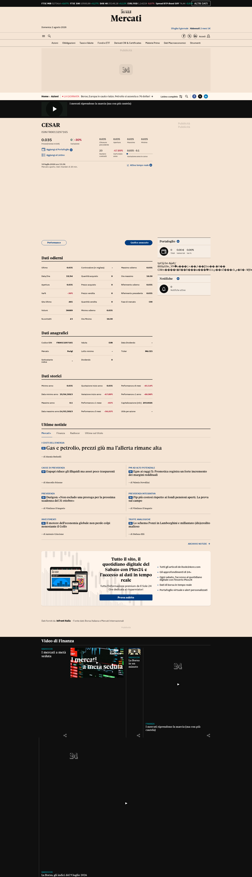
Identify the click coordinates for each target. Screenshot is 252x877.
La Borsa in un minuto (134, 663)
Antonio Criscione (55, 534)
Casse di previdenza (53, 468)
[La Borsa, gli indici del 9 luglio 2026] (126, 803)
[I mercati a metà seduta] (97, 663)
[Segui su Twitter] (189, 36)
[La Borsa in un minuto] (135, 651)
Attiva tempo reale (138, 165)
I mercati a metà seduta (53, 654)
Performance (54, 242)
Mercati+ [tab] (46, 433)
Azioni (55, 42)
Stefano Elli (138, 534)
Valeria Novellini (141, 482)
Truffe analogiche (140, 519)
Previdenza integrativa (142, 493)
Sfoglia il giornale (179, 28)
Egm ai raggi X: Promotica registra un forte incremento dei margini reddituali (168, 473)
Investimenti (48, 519)
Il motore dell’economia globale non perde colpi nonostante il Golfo (75, 524)
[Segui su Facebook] (184, 36)
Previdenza (48, 493)
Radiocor (47, 649)
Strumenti (195, 42)
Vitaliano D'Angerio (55, 508)
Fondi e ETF (104, 42)
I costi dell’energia (52, 443)
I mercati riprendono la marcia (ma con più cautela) (100, 103)
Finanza (150, 724)
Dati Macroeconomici (175, 42)
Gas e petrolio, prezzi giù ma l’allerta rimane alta (104, 448)
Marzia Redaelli (53, 456)
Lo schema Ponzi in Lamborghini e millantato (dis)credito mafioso (169, 524)
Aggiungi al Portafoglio (55, 149)
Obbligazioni (68, 42)
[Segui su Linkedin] (195, 36)
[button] (43, 36)
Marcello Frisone (54, 482)
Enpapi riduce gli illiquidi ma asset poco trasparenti (80, 471)
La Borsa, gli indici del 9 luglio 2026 (64, 875)
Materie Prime (152, 42)
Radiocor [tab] (75, 433)
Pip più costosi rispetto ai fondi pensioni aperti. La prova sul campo (168, 499)
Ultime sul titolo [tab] (94, 433)
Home (44, 96)
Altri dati (201, 3)
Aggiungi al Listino (53, 155)
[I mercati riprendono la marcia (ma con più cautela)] (178, 684)
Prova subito (126, 597)
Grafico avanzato (140, 242)
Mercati (126, 18)
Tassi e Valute (86, 42)
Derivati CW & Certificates (127, 42)
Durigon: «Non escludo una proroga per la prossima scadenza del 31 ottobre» (78, 499)
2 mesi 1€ (200, 28)
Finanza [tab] (61, 433)
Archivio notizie (199, 543)
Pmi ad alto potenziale (142, 468)
